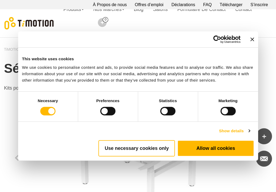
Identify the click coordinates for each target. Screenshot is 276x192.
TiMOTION (13, 49)
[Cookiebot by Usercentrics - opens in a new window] (217, 39)
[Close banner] (252, 39)
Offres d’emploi (149, 4)
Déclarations (183, 4)
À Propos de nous (110, 4)
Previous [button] (17, 157)
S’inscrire (259, 4)
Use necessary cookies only (137, 148)
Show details (231, 131)
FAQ (207, 4)
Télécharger (231, 4)
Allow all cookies (215, 148)
